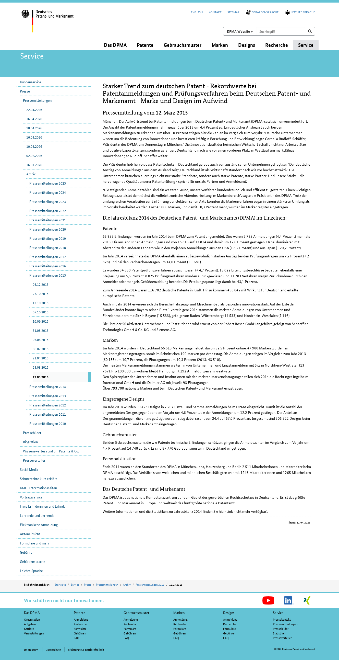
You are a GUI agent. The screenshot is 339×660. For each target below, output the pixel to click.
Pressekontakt (282, 619)
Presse (25, 91)
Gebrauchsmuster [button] (182, 45)
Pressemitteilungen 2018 (47, 247)
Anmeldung (81, 619)
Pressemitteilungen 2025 (47, 183)
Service (75, 584)
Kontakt (215, 11)
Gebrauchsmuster (136, 612)
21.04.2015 (41, 357)
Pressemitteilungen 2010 (47, 423)
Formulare (80, 628)
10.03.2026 (34, 146)
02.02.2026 (34, 155)
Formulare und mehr (35, 542)
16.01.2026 (34, 164)
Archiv (30, 173)
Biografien (30, 441)
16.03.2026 (34, 137)
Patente (79, 612)
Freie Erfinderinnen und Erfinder (43, 506)
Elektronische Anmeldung (39, 524)
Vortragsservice (31, 496)
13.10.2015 (41, 302)
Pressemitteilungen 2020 (47, 229)
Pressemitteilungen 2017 (47, 256)
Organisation (32, 619)
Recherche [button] (276, 45)
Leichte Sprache (299, 11)
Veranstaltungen (34, 633)
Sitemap (233, 11)
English (197, 11)
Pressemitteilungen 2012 (47, 404)
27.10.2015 (41, 293)
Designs (229, 612)
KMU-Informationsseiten (38, 487)
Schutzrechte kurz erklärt (38, 478)
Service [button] (305, 45)
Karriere (29, 628)
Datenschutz (53, 649)
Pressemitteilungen (37, 100)
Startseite (60, 584)
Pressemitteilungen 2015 (47, 275)
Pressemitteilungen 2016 (47, 265)
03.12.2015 (41, 284)
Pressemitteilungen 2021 (47, 219)
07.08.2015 (41, 339)
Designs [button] (246, 45)
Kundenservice (30, 81)
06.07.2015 (41, 348)
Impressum (31, 649)
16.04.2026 (34, 118)
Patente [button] (145, 45)
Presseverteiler (34, 460)
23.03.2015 (41, 367)
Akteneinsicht (30, 533)
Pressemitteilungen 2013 (47, 395)
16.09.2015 (41, 321)
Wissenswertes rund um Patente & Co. (51, 450)
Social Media (29, 469)
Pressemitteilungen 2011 (47, 414)
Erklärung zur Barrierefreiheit (86, 649)
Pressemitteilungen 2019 (47, 238)
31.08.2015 (41, 330)
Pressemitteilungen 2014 (47, 386)
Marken (179, 612)
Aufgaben (30, 623)
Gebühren (27, 552)
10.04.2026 (34, 127)
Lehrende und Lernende (37, 515)
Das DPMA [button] (115, 45)
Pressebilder (32, 432)
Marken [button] (220, 45)
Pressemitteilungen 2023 (47, 201)
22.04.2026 (34, 109)
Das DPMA (32, 612)
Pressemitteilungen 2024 (47, 192)
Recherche (80, 623)
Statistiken (279, 633)
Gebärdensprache (262, 11)
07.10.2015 (41, 311)
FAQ (76, 637)
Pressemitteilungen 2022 (47, 210)
